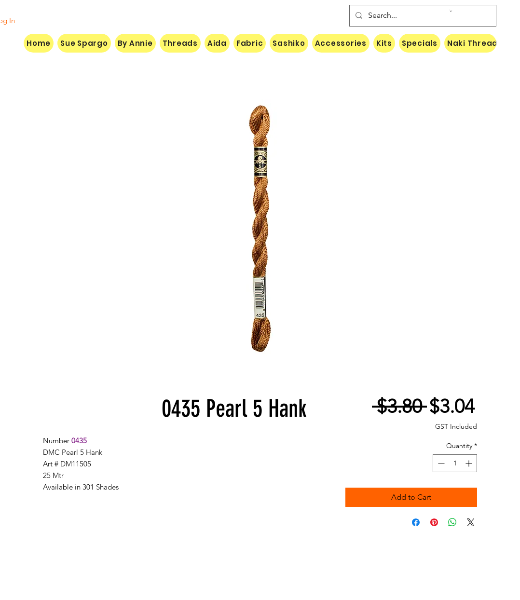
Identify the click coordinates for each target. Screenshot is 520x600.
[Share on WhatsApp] (452, 522)
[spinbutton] (455, 463)
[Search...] (422, 15)
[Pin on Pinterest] (434, 522)
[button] (451, 11)
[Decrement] (440, 463)
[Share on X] (471, 522)
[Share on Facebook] (416, 522)
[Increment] (470, 463)
